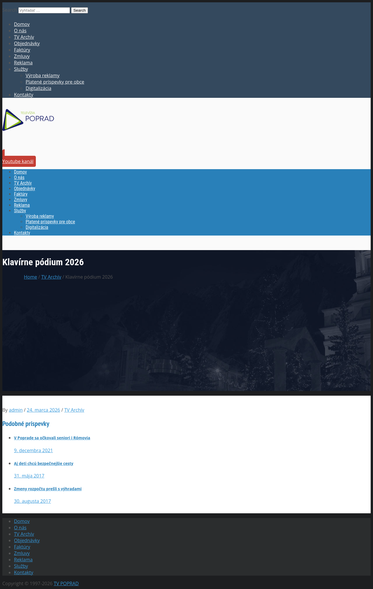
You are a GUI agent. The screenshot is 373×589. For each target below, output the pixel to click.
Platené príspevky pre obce (55, 82)
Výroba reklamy (42, 75)
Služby (21, 69)
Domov (22, 24)
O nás (20, 30)
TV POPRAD (66, 583)
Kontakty (23, 94)
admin (16, 410)
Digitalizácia (38, 88)
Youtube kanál (18, 161)
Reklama (23, 62)
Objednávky (27, 43)
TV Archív (24, 37)
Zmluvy (22, 56)
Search (9, 10)
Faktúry (22, 50)
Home (30, 277)
